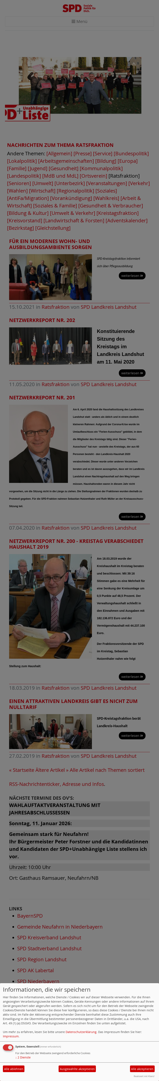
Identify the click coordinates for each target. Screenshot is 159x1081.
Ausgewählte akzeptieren (77, 1069)
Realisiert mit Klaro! (144, 1076)
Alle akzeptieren (142, 1069)
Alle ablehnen (13, 1069)
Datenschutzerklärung (81, 1032)
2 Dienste (23, 1057)
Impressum (11, 1036)
